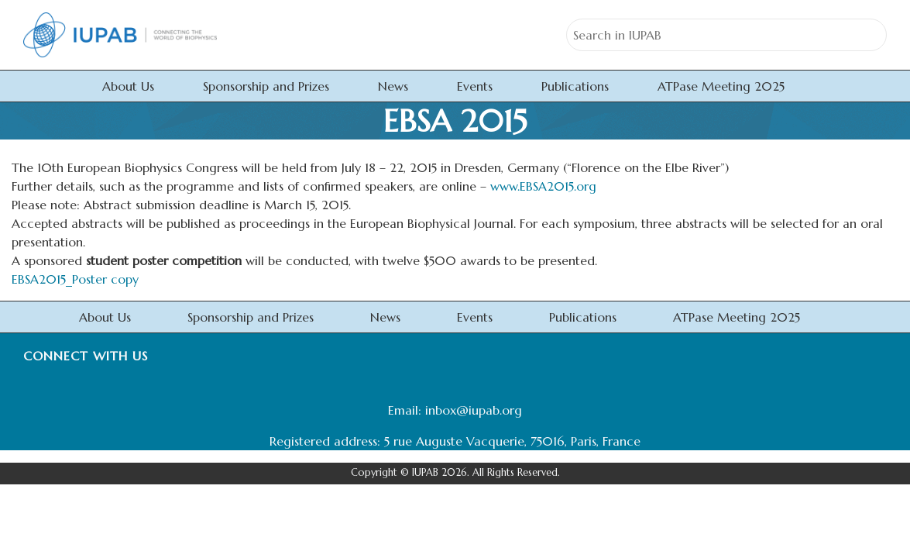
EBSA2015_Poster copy (75, 279)
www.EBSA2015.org (543, 186)
